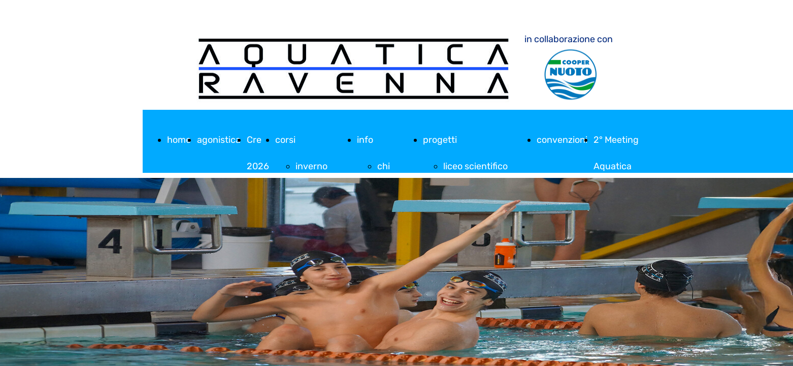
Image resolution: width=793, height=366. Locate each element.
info (365, 139)
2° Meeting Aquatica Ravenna (616, 166)
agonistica (219, 139)
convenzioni (562, 139)
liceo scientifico (475, 166)
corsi (285, 139)
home (179, 139)
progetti (440, 139)
